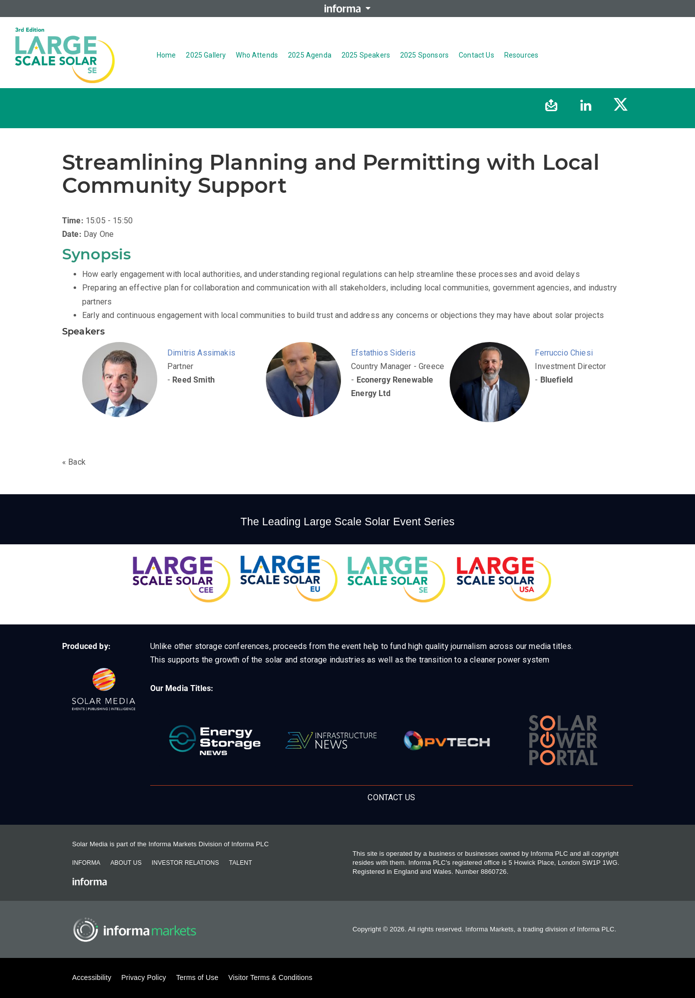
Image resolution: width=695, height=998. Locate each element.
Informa (86, 862)
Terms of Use (197, 977)
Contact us (476, 55)
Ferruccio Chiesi (564, 353)
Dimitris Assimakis (201, 353)
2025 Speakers (365, 55)
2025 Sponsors (424, 55)
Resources (521, 55)
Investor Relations (185, 862)
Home (166, 55)
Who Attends (257, 55)
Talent (240, 862)
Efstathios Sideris (383, 353)
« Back (74, 462)
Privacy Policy (143, 977)
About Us (125, 862)
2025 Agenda (309, 55)
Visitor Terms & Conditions (270, 977)
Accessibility (91, 977)
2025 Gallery (206, 55)
